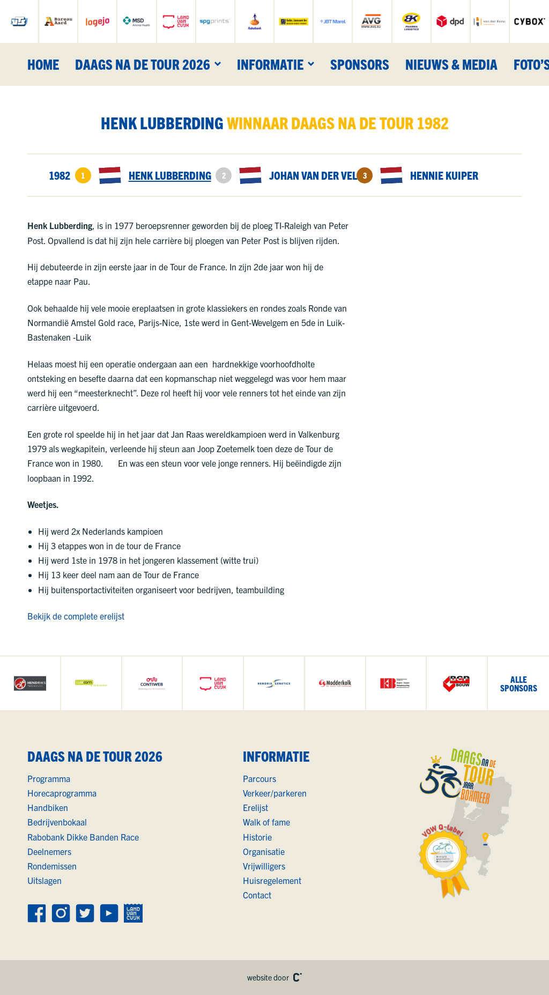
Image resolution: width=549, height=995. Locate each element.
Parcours (259, 778)
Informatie (270, 63)
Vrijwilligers (264, 865)
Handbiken (47, 807)
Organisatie (264, 851)
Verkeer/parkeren (275, 792)
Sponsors (359, 63)
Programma (48, 778)
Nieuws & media (451, 63)
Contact (257, 894)
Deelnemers (49, 851)
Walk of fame (266, 821)
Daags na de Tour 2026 (142, 63)
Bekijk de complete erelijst (75, 615)
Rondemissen (52, 865)
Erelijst (255, 807)
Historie (257, 836)
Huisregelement (272, 880)
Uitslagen (44, 880)
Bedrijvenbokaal (57, 821)
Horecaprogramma (62, 792)
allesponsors (518, 683)
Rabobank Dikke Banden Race (83, 836)
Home (43, 63)
